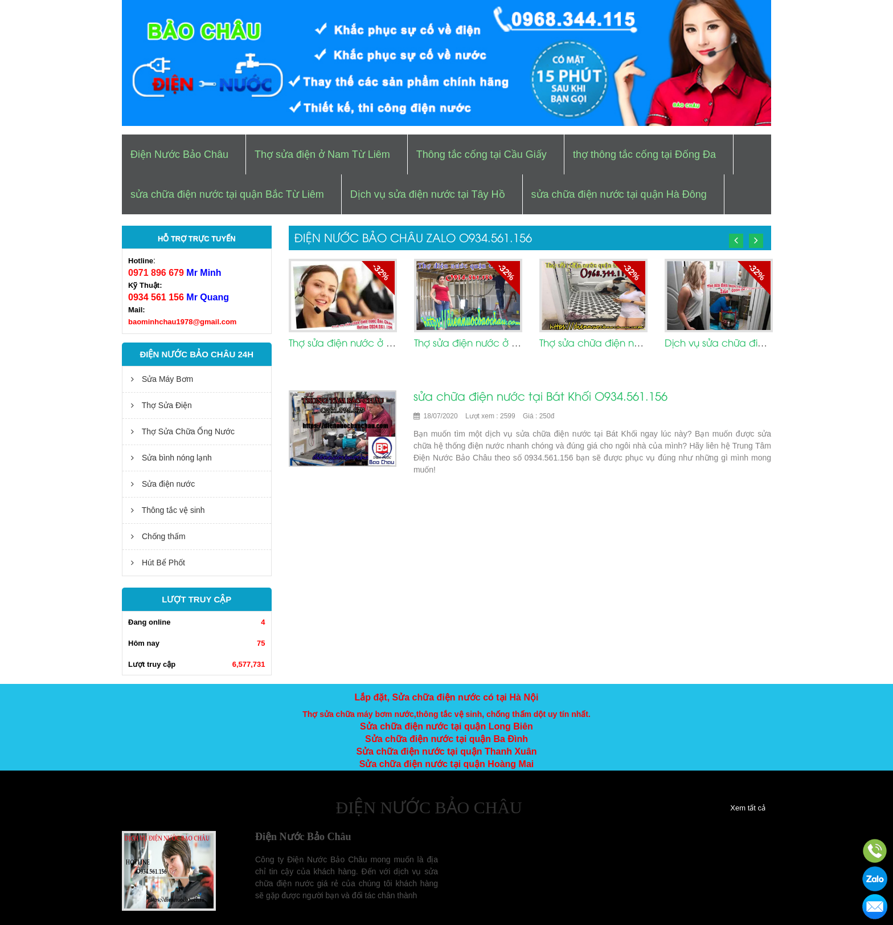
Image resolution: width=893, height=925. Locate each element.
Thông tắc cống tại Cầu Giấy (481, 154)
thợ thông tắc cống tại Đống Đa (644, 154)
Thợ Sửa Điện (161, 405)
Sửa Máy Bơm (162, 379)
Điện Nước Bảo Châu (179, 154)
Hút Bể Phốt (158, 562)
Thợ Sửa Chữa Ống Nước (183, 431)
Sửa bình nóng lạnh (171, 457)
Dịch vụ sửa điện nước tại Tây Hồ (427, 194)
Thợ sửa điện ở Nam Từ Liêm (322, 154)
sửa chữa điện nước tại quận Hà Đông (619, 194)
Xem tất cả (747, 808)
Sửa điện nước (163, 483)
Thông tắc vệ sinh (168, 510)
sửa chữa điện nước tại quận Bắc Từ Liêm (227, 194)
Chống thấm (158, 536)
